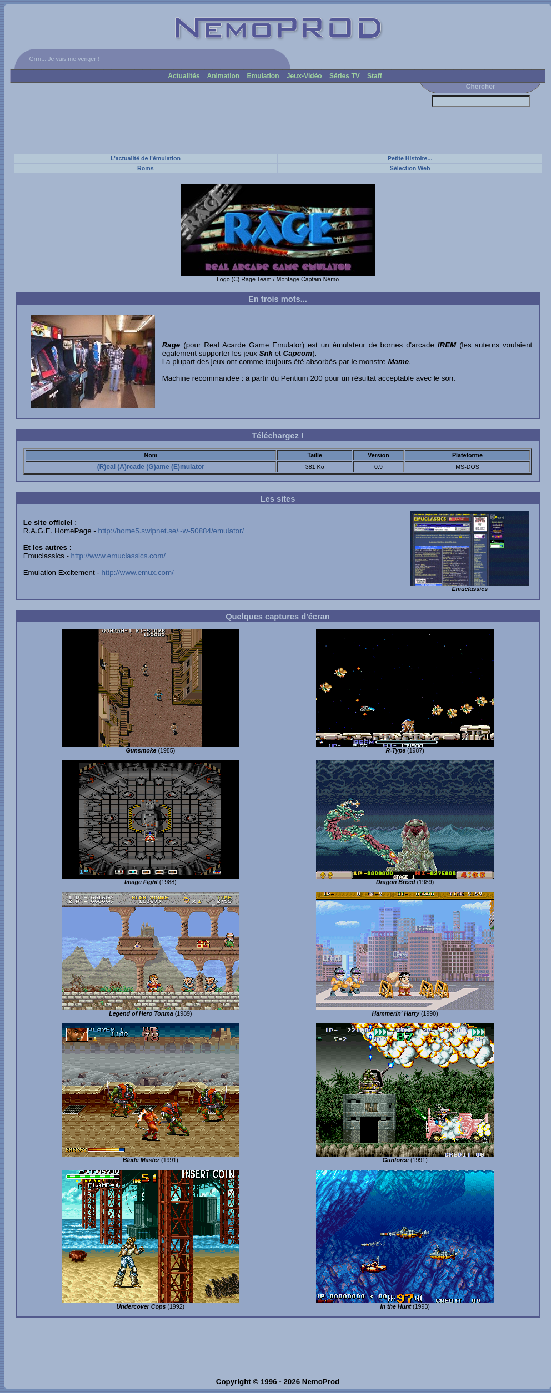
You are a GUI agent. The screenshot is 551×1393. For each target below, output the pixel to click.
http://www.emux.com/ (137, 572)
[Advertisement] (213, 118)
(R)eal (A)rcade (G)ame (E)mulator (150, 467)
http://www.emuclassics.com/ (118, 556)
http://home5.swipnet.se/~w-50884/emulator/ (171, 531)
